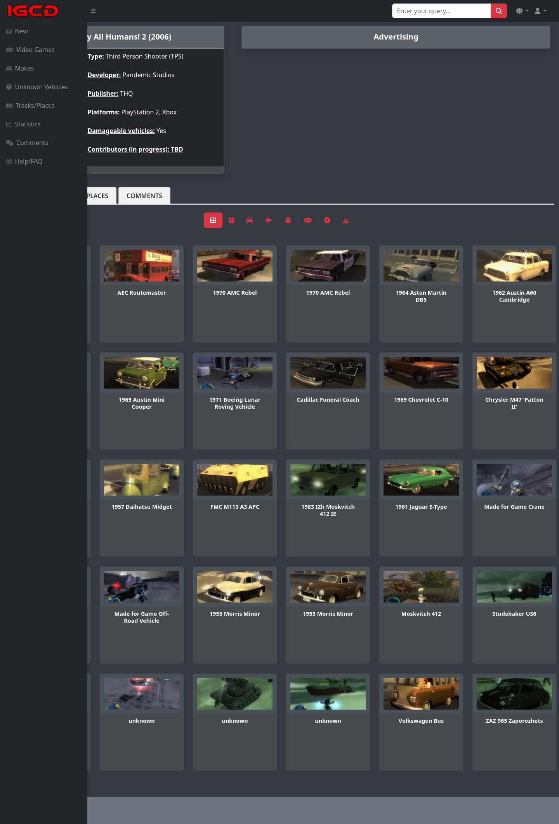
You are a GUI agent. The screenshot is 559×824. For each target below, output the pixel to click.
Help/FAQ (24, 161)
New (17, 31)
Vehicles (115, 196)
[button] (522, 11)
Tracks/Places (30, 105)
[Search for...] (441, 10)
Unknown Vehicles (37, 87)
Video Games (30, 49)
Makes (20, 68)
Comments (27, 142)
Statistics (23, 124)
